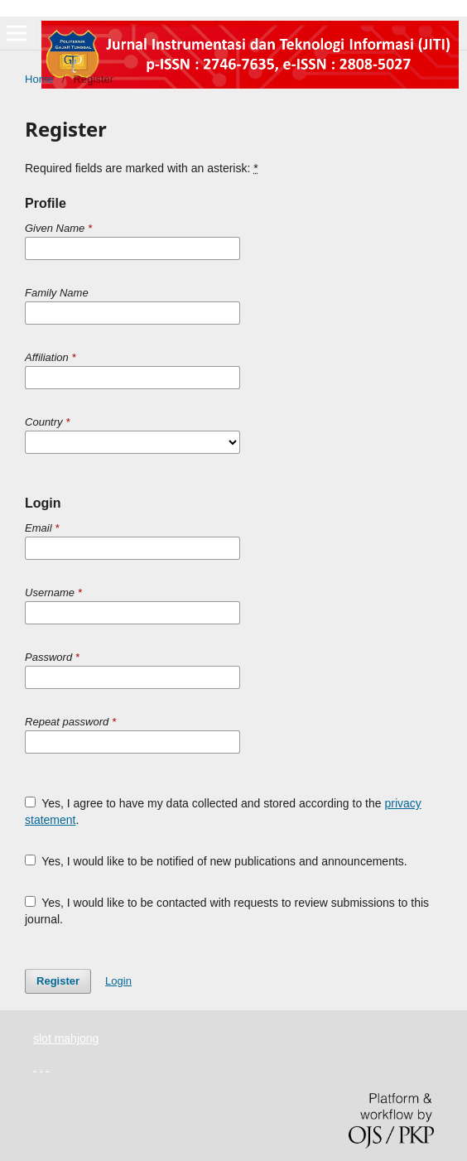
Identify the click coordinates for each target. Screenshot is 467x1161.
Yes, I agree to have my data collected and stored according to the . (223, 811)
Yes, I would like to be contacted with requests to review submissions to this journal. (227, 911)
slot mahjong (66, 1038)
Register (57, 981)
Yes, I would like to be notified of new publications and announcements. (216, 861)
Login (118, 981)
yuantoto (34, 1070)
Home (39, 79)
